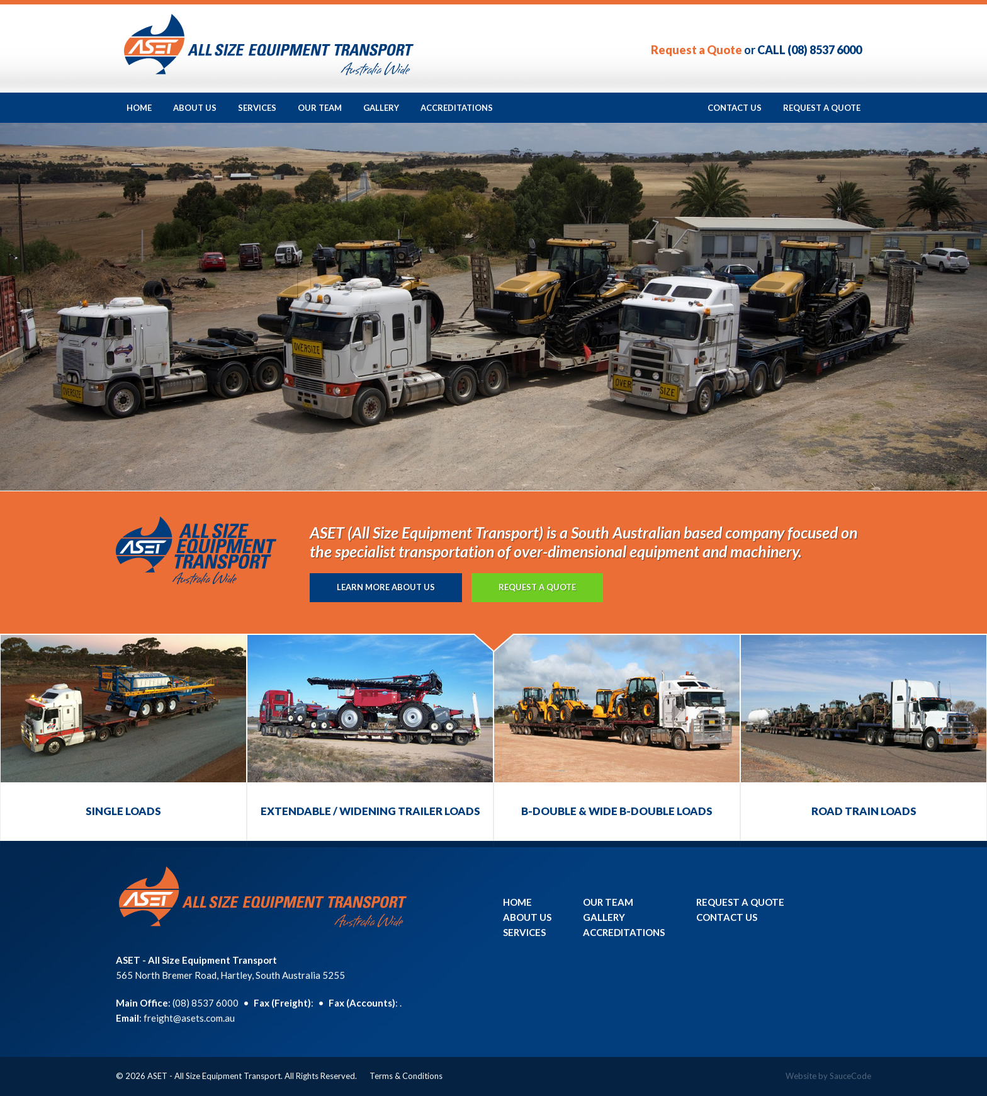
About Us (195, 108)
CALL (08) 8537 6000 (809, 50)
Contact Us (735, 108)
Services (257, 108)
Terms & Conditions (406, 1076)
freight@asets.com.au (189, 1018)
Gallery (381, 108)
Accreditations (456, 108)
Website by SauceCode (828, 1076)
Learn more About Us (386, 587)
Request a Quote (696, 50)
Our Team (320, 108)
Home (139, 108)
